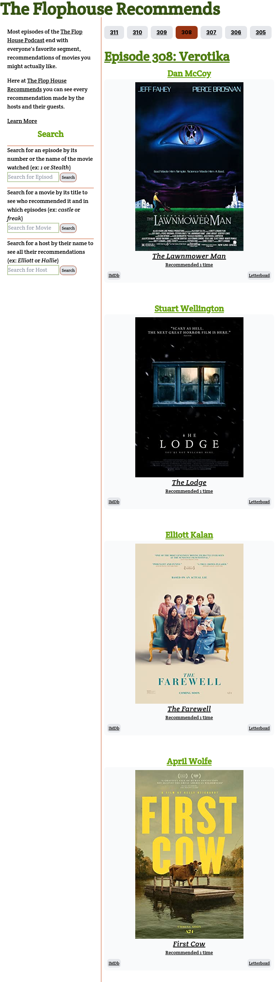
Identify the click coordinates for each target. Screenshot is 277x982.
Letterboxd (259, 275)
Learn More (22, 121)
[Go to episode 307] (211, 32)
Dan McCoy (189, 73)
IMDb (114, 275)
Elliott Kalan (189, 534)
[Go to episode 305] (261, 32)
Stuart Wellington (189, 308)
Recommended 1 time (189, 264)
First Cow (189, 943)
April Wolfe (189, 761)
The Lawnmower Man (189, 256)
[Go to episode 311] (114, 32)
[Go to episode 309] (162, 32)
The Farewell (189, 708)
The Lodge (189, 482)
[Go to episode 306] (236, 32)
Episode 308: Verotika (167, 56)
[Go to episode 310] (137, 32)
